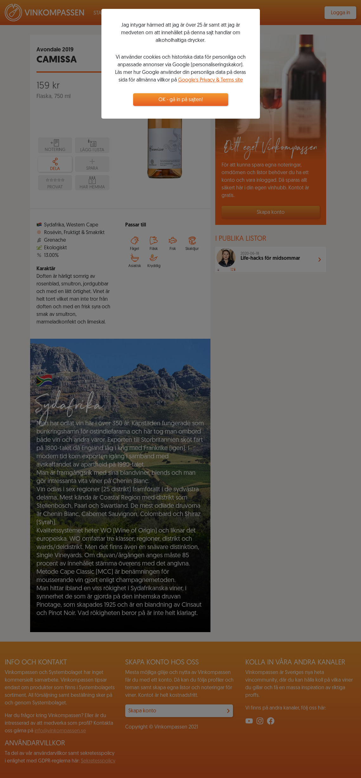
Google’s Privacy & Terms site (210, 80)
